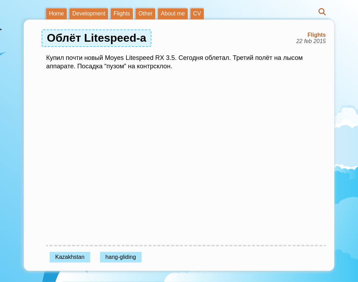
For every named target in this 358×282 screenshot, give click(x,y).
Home (56, 13)
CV (197, 13)
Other (145, 13)
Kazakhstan (70, 257)
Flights (122, 13)
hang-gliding (121, 257)
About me (173, 13)
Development (88, 13)
